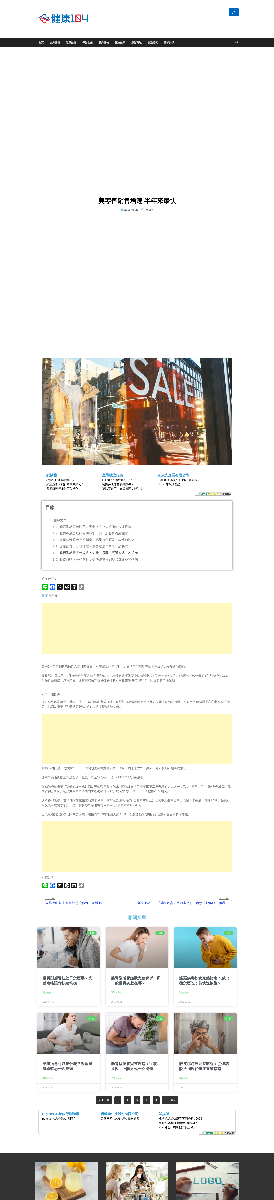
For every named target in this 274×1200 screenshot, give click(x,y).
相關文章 (60, 520)
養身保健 (104, 42)
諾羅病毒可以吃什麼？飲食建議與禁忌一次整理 (94, 546)
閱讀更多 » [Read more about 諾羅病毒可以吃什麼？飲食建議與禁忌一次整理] (48, 1078)
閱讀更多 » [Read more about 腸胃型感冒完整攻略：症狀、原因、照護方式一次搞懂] (116, 1078)
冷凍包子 (120, 1118)
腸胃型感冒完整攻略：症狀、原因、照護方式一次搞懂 (99, 553)
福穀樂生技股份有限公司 (119, 1114)
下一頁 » (170, 1100)
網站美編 (60, 1118)
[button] (227, 507)
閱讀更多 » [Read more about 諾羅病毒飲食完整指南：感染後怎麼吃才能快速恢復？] (184, 992)
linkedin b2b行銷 (112, 479)
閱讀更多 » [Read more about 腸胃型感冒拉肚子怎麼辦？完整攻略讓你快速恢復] (48, 992)
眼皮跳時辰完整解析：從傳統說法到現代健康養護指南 (99, 559)
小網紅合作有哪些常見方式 (176, 1127)
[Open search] (237, 42)
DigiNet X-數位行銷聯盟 (60, 1114)
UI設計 (72, 1118)
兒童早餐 (106, 1118)
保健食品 (87, 42)
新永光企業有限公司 (173, 475)
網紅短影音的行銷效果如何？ (65, 484)
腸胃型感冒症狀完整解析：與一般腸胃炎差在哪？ (95, 533)
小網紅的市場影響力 (59, 479)
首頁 (41, 42)
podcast (47, 1118)
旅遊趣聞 (153, 42)
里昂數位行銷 (112, 475)
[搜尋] (234, 12)
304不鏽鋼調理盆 (169, 484)
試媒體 (51, 475)
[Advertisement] (137, 628)
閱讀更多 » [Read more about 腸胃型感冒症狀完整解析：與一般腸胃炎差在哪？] (116, 992)
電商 (45, 596)
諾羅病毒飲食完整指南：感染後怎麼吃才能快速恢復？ (99, 540)
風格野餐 (133, 1118)
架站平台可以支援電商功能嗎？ (122, 488)
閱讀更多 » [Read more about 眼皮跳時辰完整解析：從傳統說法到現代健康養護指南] (184, 1078)
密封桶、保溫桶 (187, 479)
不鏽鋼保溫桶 (166, 479)
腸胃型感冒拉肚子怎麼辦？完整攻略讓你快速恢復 (95, 527)
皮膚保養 (55, 42)
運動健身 (71, 42)
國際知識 (169, 42)
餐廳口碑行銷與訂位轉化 (62, 488)
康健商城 (136, 42)
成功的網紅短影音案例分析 (176, 1118)
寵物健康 (120, 42)
